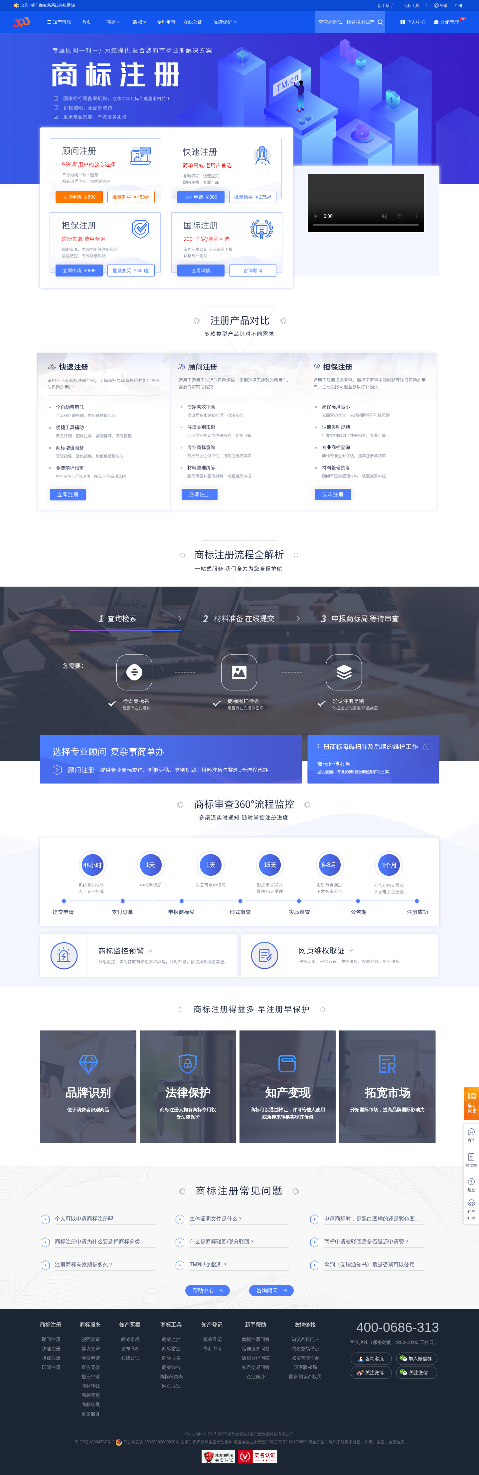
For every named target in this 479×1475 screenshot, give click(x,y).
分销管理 (451, 21)
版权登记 (212, 1339)
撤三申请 (90, 1376)
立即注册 (68, 494)
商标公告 (171, 1367)
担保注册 (51, 1358)
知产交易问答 (256, 1367)
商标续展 (90, 1404)
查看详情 (201, 270)
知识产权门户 (305, 1339)
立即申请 (79, 197)
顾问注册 (51, 1339)
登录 (444, 5)
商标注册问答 (256, 1339)
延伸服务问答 (256, 1348)
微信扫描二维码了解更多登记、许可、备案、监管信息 (356, 1442)
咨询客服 (374, 1358)
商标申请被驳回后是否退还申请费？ (366, 1241)
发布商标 (130, 1348)
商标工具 (411, 5)
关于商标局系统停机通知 (53, 5)
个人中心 (416, 22)
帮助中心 (203, 1290)
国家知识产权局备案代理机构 (207, 1442)
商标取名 (171, 1358)
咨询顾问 (252, 270)
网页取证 (171, 1385)
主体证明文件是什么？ (216, 1218)
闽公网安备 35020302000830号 (147, 1442)
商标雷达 (171, 1348)
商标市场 (130, 1339)
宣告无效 (90, 1367)
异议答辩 (90, 1348)
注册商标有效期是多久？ (84, 1264)
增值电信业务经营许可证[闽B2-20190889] (271, 1442)
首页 (86, 22)
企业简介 (255, 1376)
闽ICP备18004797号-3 (95, 1442)
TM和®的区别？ (209, 1264)
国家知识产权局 (305, 1376)
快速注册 (51, 1348)
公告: (25, 5)
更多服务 (90, 1413)
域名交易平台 (305, 1348)
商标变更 (90, 1395)
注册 (458, 5)
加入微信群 (420, 1358)
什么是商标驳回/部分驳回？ (222, 1241)
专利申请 (166, 22)
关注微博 (374, 1372)
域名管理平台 (305, 1358)
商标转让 (90, 1385)
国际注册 (51, 1367)
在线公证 (193, 22)
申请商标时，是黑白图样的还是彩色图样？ (374, 1218)
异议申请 (90, 1358)
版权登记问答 (256, 1358)
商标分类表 (171, 1376)
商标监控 (171, 1339)
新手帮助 (386, 5)
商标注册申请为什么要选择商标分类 (97, 1241)
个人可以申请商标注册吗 (84, 1218)
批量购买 (131, 197)
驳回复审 (90, 1339)
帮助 (471, 1190)
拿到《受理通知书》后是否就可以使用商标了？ (374, 1264)
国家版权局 (305, 1367)
